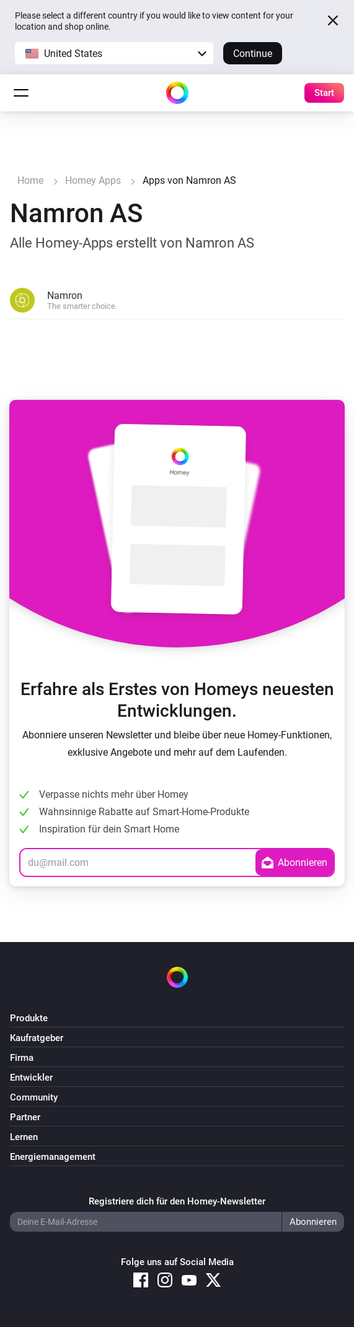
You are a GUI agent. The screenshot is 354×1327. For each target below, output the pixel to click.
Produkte (29, 1018)
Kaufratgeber (36, 1038)
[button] (114, 53)
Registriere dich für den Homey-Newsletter (177, 1201)
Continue (252, 53)
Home (30, 180)
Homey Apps (93, 180)
